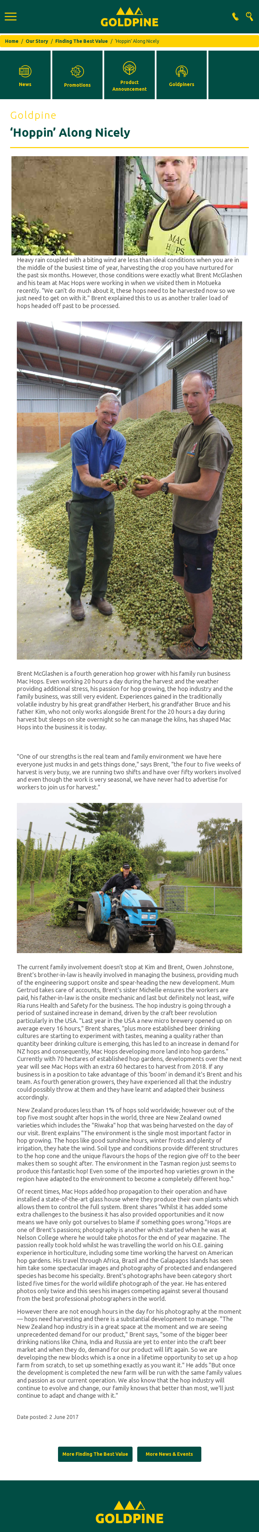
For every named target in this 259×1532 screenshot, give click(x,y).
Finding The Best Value (81, 41)
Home (12, 41)
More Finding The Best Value (95, 1454)
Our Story (37, 41)
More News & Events (169, 1454)
